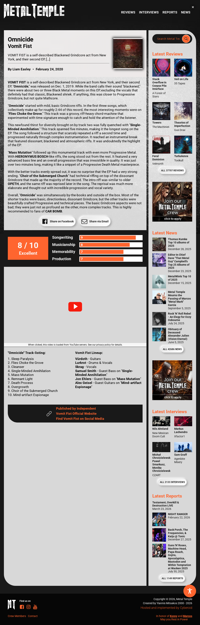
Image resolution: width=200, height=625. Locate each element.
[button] (75, 307)
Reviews (128, 12)
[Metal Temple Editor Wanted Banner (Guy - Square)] (172, 399)
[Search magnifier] (186, 39)
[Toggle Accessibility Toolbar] (189, 591)
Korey (173, 616)
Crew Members (17, 616)
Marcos (187, 616)
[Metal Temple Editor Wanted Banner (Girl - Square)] (172, 220)
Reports (169, 12)
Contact (33, 616)
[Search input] (168, 39)
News (185, 12)
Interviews (149, 12)
